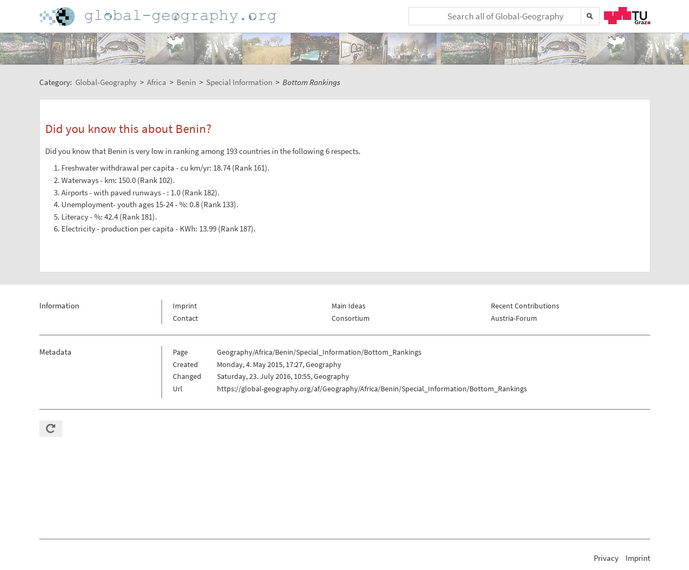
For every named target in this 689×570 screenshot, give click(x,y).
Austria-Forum (514, 318)
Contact (185, 318)
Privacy (606, 558)
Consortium (351, 318)
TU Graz (627, 15)
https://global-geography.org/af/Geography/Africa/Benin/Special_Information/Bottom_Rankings (372, 388)
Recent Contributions (525, 306)
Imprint (185, 306)
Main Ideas (348, 306)
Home (158, 16)
